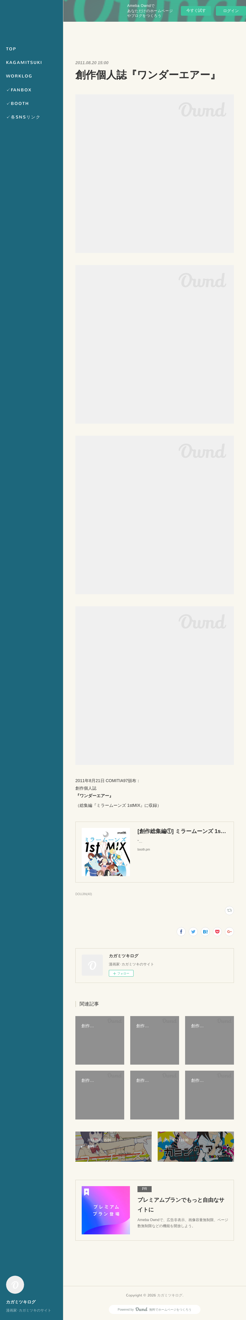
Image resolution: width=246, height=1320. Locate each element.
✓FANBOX (19, 90)
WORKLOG (19, 76)
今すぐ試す (196, 10)
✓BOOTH (17, 103)
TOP (11, 49)
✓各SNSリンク (23, 117)
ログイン (231, 10)
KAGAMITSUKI (24, 62)
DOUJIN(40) (83, 894)
